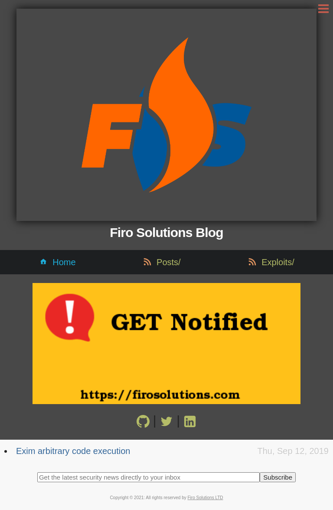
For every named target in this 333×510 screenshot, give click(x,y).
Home (63, 262)
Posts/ (169, 262)
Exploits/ (277, 262)
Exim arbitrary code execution (73, 451)
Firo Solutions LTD (205, 497)
